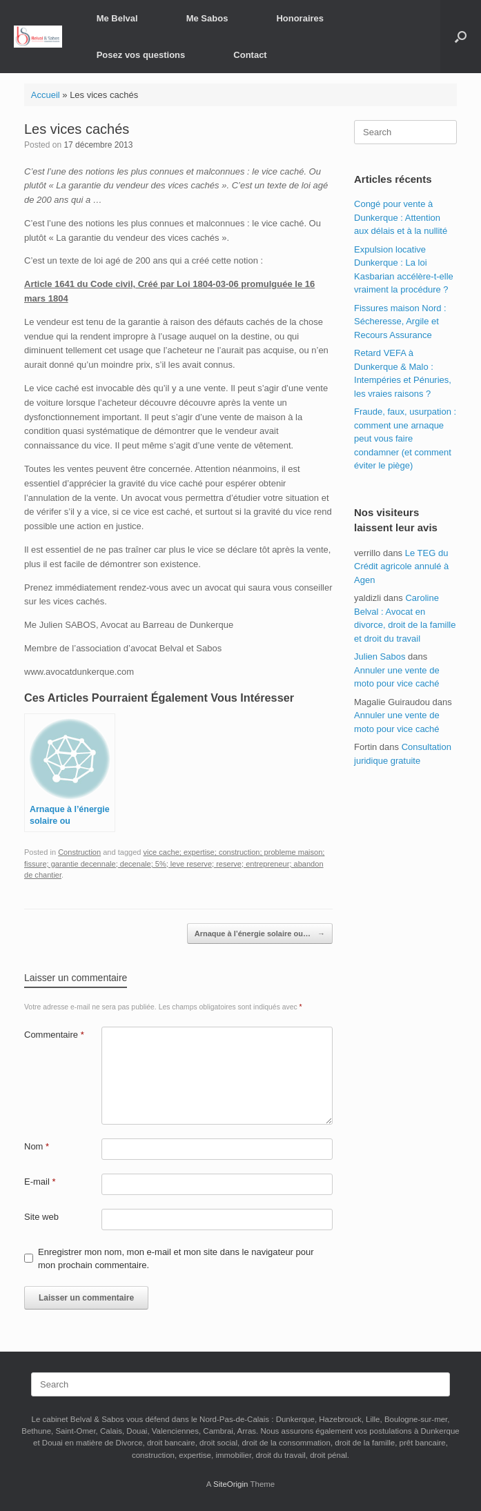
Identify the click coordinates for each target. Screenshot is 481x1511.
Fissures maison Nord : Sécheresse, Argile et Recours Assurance (400, 321)
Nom (36, 1146)
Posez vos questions (141, 55)
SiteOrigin (230, 1484)
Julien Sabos (379, 656)
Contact (249, 55)
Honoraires (300, 18)
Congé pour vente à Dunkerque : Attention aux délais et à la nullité (400, 217)
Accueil (45, 95)
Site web (41, 1217)
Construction (79, 852)
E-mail (40, 1181)
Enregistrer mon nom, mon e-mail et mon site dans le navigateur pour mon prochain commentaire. (176, 1259)
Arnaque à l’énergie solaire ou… (260, 934)
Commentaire (54, 1034)
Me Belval (117, 18)
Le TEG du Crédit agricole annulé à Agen (401, 566)
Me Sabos (207, 18)
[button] (460, 36)
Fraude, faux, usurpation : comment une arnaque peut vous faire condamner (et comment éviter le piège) (405, 438)
